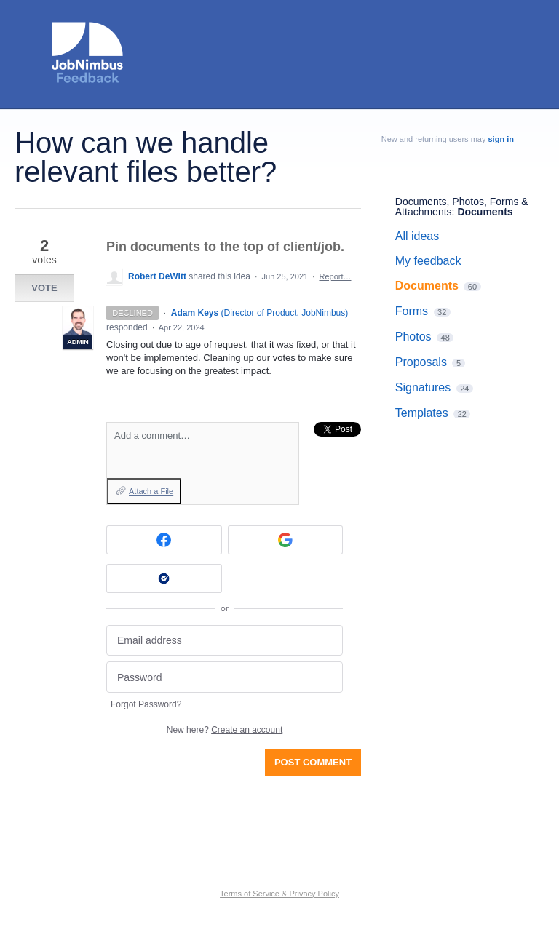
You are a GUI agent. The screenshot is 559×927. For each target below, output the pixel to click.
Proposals (421, 362)
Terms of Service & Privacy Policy (279, 893)
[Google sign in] (286, 539)
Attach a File (151, 491)
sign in (501, 139)
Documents (484, 212)
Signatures (423, 387)
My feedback (428, 261)
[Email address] (224, 640)
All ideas (417, 236)
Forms (411, 311)
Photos (413, 336)
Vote (44, 287)
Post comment (313, 762)
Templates (421, 413)
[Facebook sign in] (164, 539)
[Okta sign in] (164, 578)
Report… (335, 276)
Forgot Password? (146, 704)
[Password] (224, 677)
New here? (224, 730)
